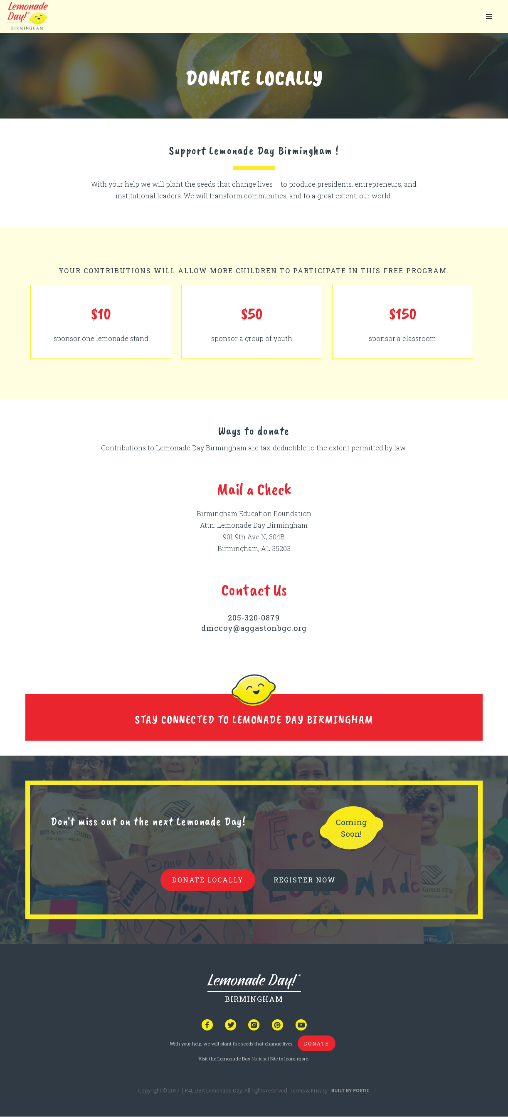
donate (316, 1043)
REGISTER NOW (305, 879)
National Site (265, 1058)
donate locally (208, 879)
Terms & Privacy (309, 1090)
